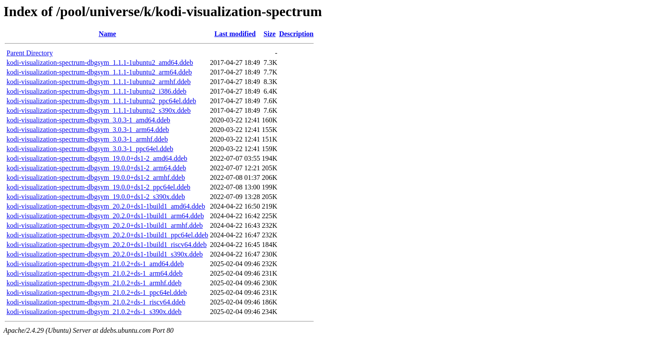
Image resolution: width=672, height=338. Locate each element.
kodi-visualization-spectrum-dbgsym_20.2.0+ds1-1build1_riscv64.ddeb (107, 244)
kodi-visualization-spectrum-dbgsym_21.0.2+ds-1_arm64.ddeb (95, 273)
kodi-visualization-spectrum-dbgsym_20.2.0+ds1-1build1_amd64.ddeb (106, 206)
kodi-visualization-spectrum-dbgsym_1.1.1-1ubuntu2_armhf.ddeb (99, 81)
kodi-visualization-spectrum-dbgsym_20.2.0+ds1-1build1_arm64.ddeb (105, 216)
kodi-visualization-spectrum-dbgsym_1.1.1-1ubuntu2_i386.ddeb (97, 91)
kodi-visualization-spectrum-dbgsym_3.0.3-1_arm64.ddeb (88, 129)
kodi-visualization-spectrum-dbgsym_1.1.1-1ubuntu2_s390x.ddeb (99, 110)
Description (296, 33)
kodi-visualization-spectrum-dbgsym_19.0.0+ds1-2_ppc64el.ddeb (98, 187)
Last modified (235, 33)
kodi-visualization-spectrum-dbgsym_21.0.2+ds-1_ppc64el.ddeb (97, 292)
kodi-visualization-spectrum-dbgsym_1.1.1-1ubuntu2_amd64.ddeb (100, 62)
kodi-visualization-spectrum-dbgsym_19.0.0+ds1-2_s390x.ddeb (96, 196)
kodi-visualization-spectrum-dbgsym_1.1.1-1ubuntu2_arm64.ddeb (99, 72)
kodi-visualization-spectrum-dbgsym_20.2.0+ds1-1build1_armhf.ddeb (105, 225)
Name (107, 33)
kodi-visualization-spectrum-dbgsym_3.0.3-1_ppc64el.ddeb (90, 148)
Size (270, 33)
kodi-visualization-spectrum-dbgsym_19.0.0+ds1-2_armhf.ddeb (96, 177)
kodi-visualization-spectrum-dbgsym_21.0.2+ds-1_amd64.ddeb (95, 263)
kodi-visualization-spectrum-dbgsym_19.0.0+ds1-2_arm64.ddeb (96, 168)
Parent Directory (30, 53)
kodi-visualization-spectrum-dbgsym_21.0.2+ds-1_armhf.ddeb (94, 283)
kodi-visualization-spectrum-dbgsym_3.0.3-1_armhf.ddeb (87, 139)
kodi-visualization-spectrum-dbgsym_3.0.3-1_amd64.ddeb (88, 120)
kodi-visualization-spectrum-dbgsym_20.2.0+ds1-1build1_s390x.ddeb (105, 254)
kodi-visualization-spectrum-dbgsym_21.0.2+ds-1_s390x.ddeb (94, 311)
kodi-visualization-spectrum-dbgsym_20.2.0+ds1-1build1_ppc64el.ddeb (107, 235)
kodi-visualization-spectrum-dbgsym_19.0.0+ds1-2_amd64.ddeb (97, 158)
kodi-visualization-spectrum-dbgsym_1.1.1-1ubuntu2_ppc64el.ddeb (101, 101)
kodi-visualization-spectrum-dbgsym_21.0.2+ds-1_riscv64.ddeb (96, 302)
